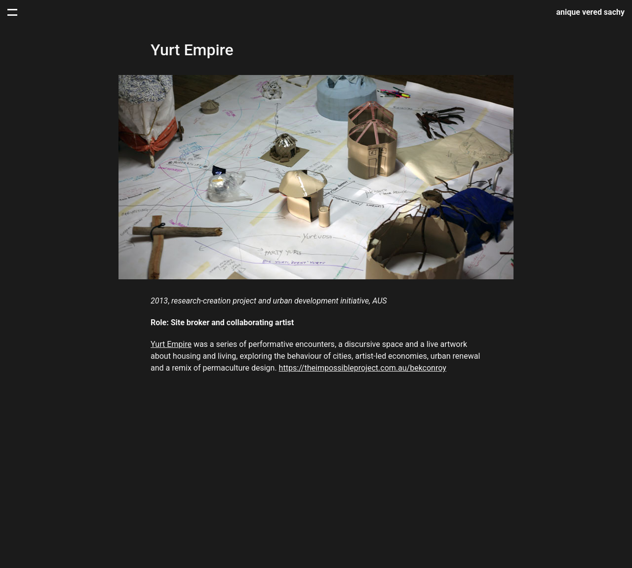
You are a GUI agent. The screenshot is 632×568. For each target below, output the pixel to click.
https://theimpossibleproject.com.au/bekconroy (362, 368)
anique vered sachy (590, 12)
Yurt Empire (171, 344)
